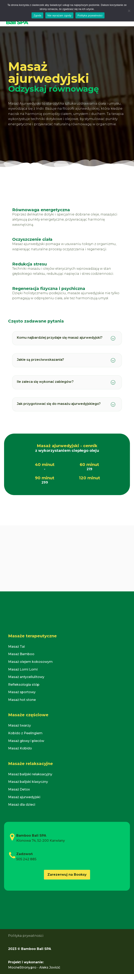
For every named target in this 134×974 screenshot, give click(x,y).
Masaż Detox (19, 789)
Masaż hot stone (22, 700)
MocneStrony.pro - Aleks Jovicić (34, 967)
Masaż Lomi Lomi (23, 669)
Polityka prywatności (26, 936)
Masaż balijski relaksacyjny (30, 774)
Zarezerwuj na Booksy (67, 874)
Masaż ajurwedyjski (24, 797)
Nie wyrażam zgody (59, 15)
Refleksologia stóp (23, 684)
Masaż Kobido (20, 748)
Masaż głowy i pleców (26, 741)
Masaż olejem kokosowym (30, 662)
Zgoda (37, 15)
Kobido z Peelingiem (25, 733)
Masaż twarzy (19, 725)
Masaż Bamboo (21, 654)
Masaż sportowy (22, 692)
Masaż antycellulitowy (26, 677)
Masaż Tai (16, 646)
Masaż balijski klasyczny (28, 782)
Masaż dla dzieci (21, 804)
